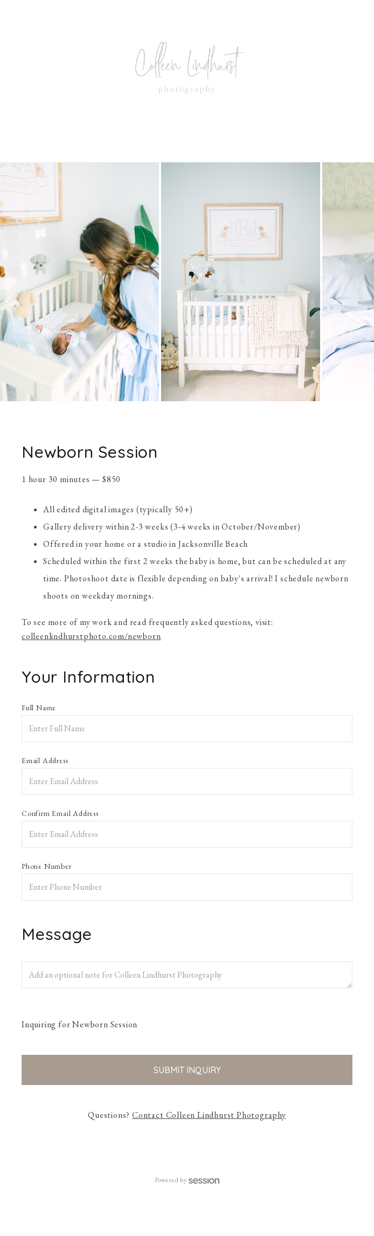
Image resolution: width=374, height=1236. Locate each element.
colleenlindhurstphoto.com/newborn (91, 636)
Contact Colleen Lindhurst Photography (209, 1115)
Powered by (187, 1180)
